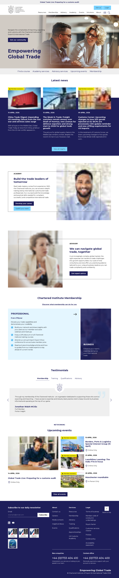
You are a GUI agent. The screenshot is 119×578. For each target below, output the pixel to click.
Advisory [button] (64, 12)
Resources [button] (42, 12)
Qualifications (66, 378)
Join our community (18, 40)
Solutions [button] (90, 12)
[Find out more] (44, 334)
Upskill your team (22, 208)
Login (107, 8)
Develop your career (24, 203)
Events (54, 528)
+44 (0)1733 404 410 (65, 558)
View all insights (59, 149)
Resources (73, 512)
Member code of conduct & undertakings (92, 518)
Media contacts (57, 520)
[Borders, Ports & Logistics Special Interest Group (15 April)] (86, 444)
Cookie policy (90, 539)
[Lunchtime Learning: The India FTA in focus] (86, 462)
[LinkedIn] (9, 523)
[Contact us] (105, 12)
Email (10, 512)
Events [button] (81, 12)
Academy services (41, 71)
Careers (55, 516)
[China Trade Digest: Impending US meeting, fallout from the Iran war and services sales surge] (24, 109)
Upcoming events (79, 71)
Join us (98, 8)
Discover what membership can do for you (59, 304)
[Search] (109, 12)
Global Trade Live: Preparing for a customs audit (59, 2)
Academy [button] (72, 12)
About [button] (98, 12)
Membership (96, 71)
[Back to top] (107, 508)
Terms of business (92, 512)
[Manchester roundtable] (86, 480)
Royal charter (91, 524)
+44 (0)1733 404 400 (96, 558)
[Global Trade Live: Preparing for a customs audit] (33, 459)
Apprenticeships (75, 532)
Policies (88, 535)
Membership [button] (53, 12)
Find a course (24, 71)
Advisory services (60, 71)
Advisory (78, 378)
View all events (59, 494)
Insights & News (58, 524)
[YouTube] (13, 523)
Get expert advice (78, 273)
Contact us (56, 512)
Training (54, 378)
